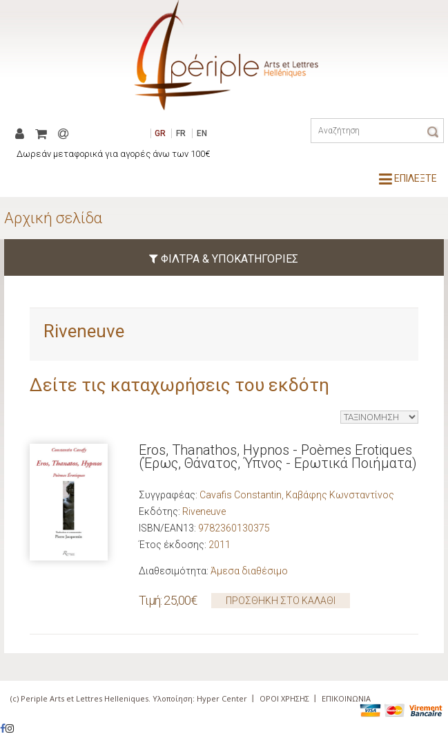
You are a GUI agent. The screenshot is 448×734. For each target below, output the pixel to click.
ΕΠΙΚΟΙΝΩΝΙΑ (346, 698)
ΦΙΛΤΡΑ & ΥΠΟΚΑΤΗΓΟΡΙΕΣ (223, 258)
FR (181, 133)
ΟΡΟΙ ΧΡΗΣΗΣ (284, 698)
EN (202, 133)
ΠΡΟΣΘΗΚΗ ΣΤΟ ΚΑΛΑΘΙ (280, 600)
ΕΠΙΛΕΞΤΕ (408, 178)
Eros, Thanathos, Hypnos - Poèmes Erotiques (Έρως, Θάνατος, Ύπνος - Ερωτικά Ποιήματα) (278, 456)
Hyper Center (222, 698)
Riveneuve (204, 511)
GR (160, 133)
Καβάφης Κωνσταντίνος (340, 494)
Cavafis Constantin (240, 494)
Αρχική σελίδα (53, 218)
